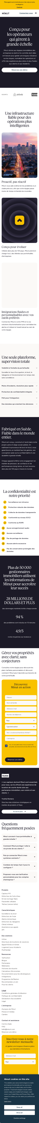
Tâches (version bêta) (10, 904)
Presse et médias (8, 1012)
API (3, 930)
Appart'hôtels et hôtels (10, 945)
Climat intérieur (7, 924)
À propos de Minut (9, 1009)
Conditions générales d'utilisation (14, 993)
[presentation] (17, 753)
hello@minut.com (8, 1029)
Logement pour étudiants (11, 947)
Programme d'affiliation (10, 979)
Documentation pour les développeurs (16, 974)
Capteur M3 (6, 893)
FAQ (3, 1027)
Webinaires (6, 966)
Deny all (19, 1107)
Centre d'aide (7, 1024)
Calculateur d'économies (11, 971)
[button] (36, 13)
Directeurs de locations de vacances (15, 942)
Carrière (4, 1014)
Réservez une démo (19, 70)
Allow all (19, 1113)
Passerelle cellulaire (9, 902)
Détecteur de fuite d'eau (11, 896)
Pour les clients (7, 985)
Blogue (4, 960)
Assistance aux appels (10, 927)
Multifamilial (6, 950)
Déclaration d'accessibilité (11, 999)
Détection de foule (9, 916)
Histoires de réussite (9, 968)
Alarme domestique (9, 919)
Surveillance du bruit (9, 914)
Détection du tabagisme (11, 922)
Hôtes (4, 939)
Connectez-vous (26, 13)
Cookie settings (19, 1118)
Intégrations (6, 977)
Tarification (6, 958)
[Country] (20, 720)
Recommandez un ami (10, 982)
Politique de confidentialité (12, 996)
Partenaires (6, 963)
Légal (4, 991)
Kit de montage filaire (10, 899)
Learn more (7, 1101)
